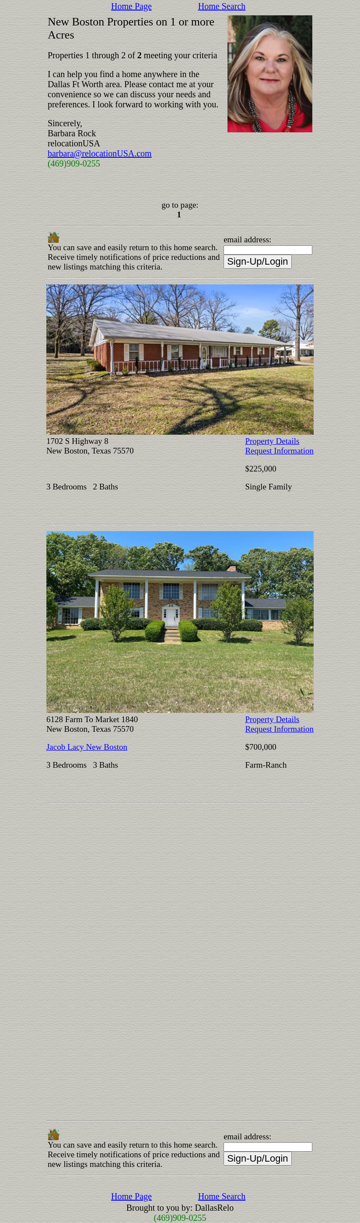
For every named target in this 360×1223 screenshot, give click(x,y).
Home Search (221, 6)
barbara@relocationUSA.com (100, 153)
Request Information (279, 450)
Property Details (272, 441)
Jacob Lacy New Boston (86, 747)
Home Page (131, 6)
